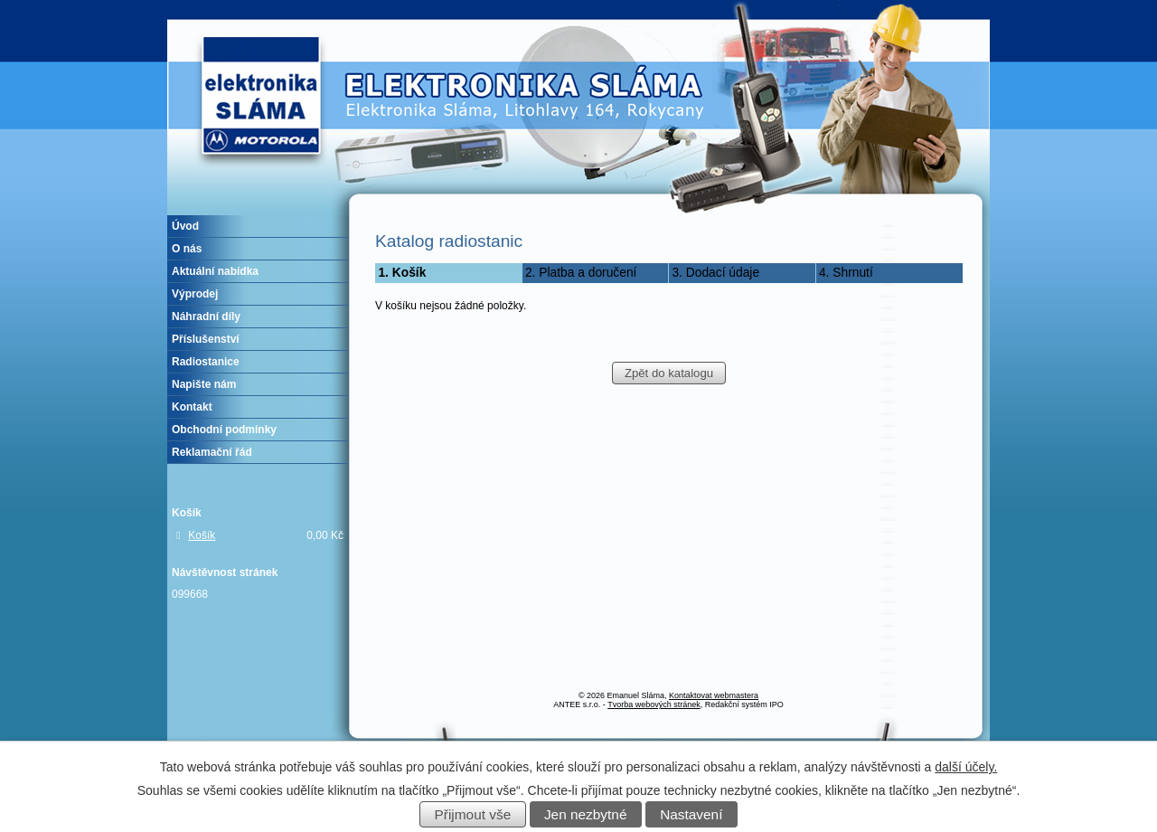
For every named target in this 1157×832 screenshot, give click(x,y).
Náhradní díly (206, 316)
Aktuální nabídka (215, 271)
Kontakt (192, 407)
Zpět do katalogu (669, 373)
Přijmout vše (473, 814)
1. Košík (402, 272)
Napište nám (204, 384)
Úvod (185, 226)
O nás (187, 248)
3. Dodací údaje (715, 272)
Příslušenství (206, 339)
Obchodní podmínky (224, 429)
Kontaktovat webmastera (713, 695)
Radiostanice (206, 361)
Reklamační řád (212, 452)
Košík (201, 535)
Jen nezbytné (585, 814)
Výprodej (195, 294)
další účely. (966, 767)
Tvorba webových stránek (654, 704)
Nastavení (691, 814)
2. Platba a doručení (581, 272)
